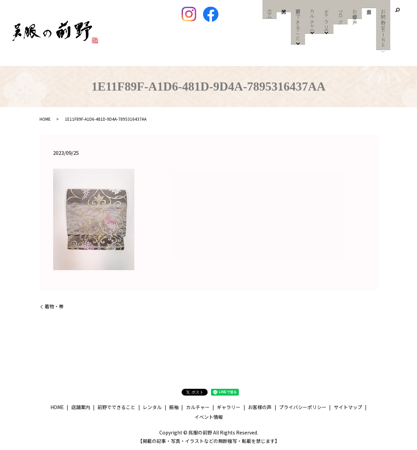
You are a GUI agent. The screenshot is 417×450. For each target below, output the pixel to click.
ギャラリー (326, 17)
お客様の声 (354, 12)
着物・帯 (54, 306)
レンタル (152, 407)
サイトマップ (348, 407)
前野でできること (298, 23)
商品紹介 (284, 7)
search (397, 10)
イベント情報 (208, 416)
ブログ (340, 15)
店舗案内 (369, 4)
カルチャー (312, 17)
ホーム (269, 12)
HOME (45, 119)
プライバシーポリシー (302, 407)
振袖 (174, 407)
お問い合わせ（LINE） (383, 28)
